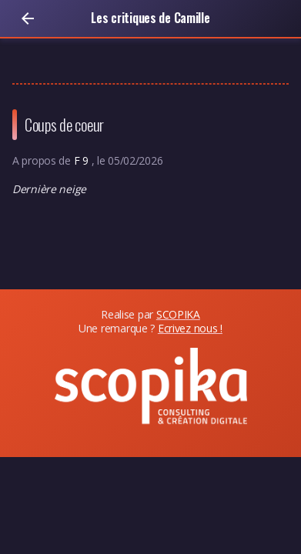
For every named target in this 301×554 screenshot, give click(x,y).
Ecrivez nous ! (190, 328)
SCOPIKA (178, 314)
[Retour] (27, 18)
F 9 (83, 160)
